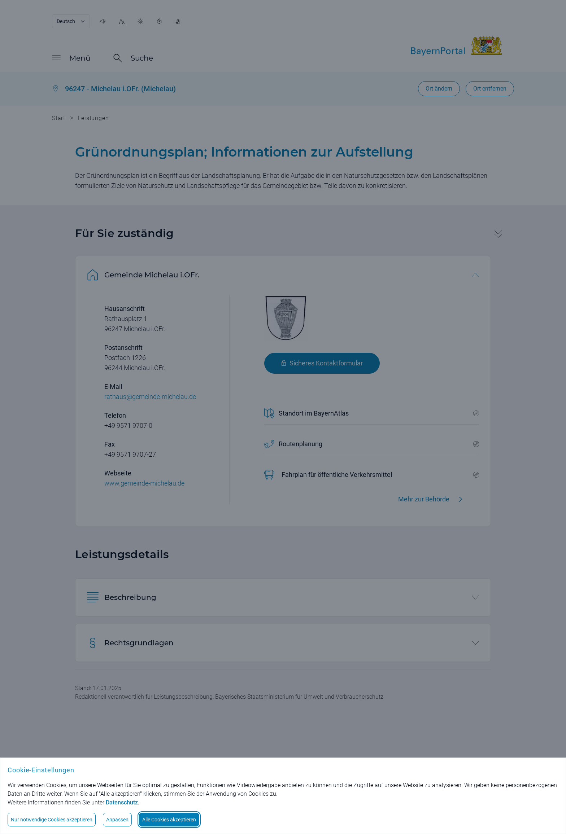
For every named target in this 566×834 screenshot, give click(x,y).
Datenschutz (122, 802)
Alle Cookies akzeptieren (169, 819)
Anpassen (117, 819)
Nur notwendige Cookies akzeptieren (51, 819)
